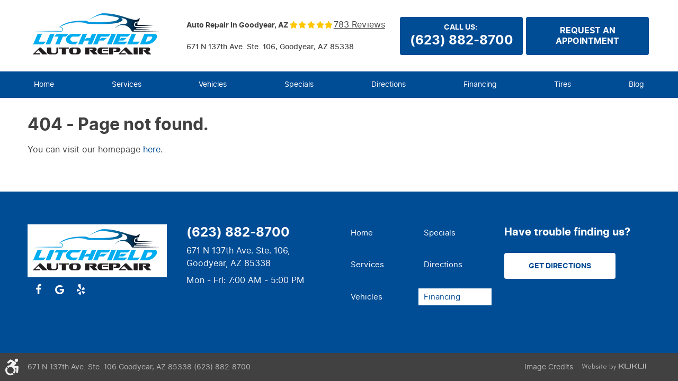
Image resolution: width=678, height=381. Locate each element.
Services (126, 84)
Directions (388, 84)
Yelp (80, 289)
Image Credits (548, 367)
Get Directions (560, 265)
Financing (480, 84)
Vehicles (213, 84)
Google (59, 289)
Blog (636, 84)
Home (44, 84)
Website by (614, 367)
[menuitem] (44, 84)
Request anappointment (587, 36)
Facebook (38, 289)
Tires (562, 84)
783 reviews (359, 25)
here (151, 149)
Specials (299, 84)
